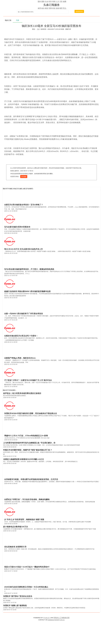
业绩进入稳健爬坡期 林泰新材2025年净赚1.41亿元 (23, 459)
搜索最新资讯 (79, 11)
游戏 (57, 8)
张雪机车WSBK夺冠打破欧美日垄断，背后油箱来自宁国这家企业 (30, 413)
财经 (46, 8)
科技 (53, 8)
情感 (53, 1)
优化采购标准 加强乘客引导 (15, 547)
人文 (57, 1)
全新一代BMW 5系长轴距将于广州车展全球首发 (23, 314)
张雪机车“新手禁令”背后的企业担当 (17, 596)
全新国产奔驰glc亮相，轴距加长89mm (20, 358)
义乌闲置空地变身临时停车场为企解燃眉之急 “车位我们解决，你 (29, 443)
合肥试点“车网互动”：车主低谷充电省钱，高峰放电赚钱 (26, 499)
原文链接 (23, 176)
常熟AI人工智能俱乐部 (62, 618)
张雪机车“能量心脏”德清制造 (15, 606)
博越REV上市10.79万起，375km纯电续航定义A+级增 (26, 436)
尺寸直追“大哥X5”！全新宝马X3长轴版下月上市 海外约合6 (28, 380)
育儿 (64, 8)
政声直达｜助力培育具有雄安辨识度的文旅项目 (22, 393)
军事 (50, 8)
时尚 (50, 1)
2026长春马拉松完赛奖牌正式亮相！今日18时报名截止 (26, 587)
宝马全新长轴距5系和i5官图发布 (17, 227)
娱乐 (43, 8)
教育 (61, 8)
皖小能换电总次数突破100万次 (15, 527)
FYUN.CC (46, 618)
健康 (64, 1)
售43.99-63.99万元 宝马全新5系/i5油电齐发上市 (23, 249)
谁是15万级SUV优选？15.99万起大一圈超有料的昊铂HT (26, 567)
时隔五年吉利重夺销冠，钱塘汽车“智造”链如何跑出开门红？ (27, 450)
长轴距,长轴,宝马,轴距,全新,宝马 (18, 188)
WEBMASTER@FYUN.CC (56, 620)
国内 (39, 1)
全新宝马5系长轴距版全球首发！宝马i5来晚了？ (23, 205)
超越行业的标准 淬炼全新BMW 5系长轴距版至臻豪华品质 (27, 291)
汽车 (61, 1)
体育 (39, 8)
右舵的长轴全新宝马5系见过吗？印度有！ (21, 336)
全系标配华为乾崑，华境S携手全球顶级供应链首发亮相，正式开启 (31, 479)
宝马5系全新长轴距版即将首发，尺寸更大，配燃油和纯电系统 (29, 269)
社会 (46, 1)
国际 (43, 1)
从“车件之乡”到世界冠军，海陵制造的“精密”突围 (24, 520)
